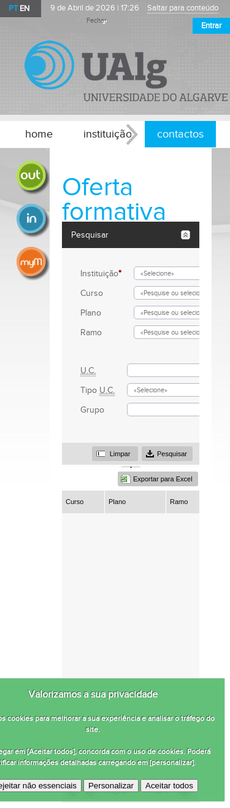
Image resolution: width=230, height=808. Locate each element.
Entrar (211, 26)
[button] (115, 454)
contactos (180, 134)
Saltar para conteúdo (182, 8)
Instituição (100, 273)
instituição (107, 134)
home (39, 134)
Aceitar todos (169, 785)
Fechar (96, 21)
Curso (91, 293)
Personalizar (111, 785)
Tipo (97, 390)
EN (24, 9)
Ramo (91, 332)
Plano (90, 313)
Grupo (92, 410)
